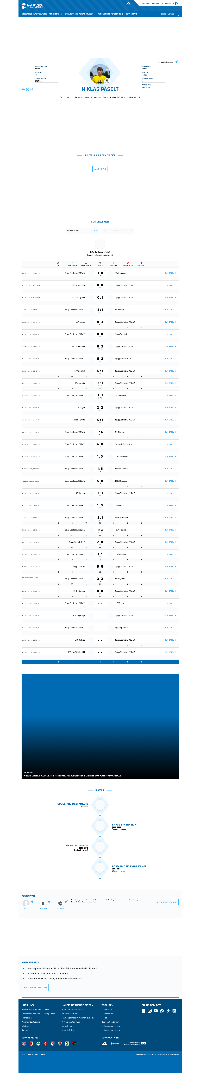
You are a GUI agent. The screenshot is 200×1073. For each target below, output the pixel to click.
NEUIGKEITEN (56, 14)
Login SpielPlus (68, 1030)
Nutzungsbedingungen (145, 1055)
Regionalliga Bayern (110, 1022)
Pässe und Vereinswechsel (72, 1009)
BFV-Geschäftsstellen (70, 1022)
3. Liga (104, 1017)
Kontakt (25, 1030)
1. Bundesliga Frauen (111, 1026)
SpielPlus (145, 4)
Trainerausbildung (69, 1013)
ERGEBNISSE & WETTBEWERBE (34, 14)
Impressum (174, 1055)
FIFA (43, 1055)
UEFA (36, 1055)
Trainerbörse (66, 1026)
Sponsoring (27, 1017)
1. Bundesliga (107, 1009)
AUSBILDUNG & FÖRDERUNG (111, 14)
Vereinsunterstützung (31, 1022)
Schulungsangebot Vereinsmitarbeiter (77, 1017)
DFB (29, 1055)
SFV (23, 1055)
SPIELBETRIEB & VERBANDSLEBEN (80, 14)
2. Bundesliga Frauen (111, 1030)
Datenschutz (162, 1055)
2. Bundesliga (107, 1013)
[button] (23, 90)
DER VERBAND (133, 14)
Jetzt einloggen (168, 4)
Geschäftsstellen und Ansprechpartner (38, 1013)
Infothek (155, 4)
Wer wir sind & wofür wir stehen (35, 1009)
